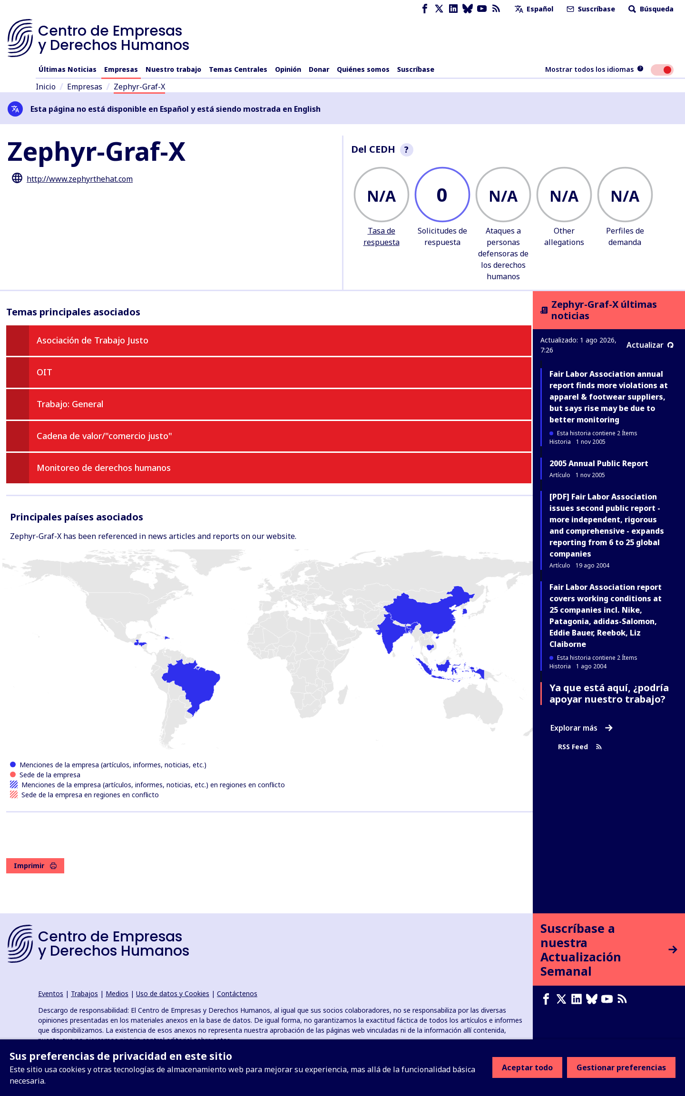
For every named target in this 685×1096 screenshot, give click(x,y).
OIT (44, 372)
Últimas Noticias (68, 69)
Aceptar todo (527, 1067)
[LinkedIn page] (453, 9)
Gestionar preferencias (621, 1067)
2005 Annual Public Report (598, 463)
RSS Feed (580, 746)
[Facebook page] (425, 9)
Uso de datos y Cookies (172, 993)
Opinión (288, 69)
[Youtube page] (482, 9)
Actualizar (650, 345)
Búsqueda (650, 8)
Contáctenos (237, 993)
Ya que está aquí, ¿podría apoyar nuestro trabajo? (609, 693)
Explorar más (581, 728)
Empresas (121, 69)
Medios (117, 993)
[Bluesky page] (467, 9)
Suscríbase (590, 8)
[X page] (439, 9)
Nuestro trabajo (173, 69)
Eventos (50, 993)
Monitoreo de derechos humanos (104, 467)
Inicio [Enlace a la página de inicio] (46, 86)
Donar (319, 69)
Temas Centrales (238, 69)
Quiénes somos (363, 69)
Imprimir (35, 865)
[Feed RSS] (496, 9)
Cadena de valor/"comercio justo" (104, 435)
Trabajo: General (70, 404)
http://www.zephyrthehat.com (80, 179)
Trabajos (84, 993)
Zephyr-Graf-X (139, 86)
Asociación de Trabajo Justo (92, 340)
